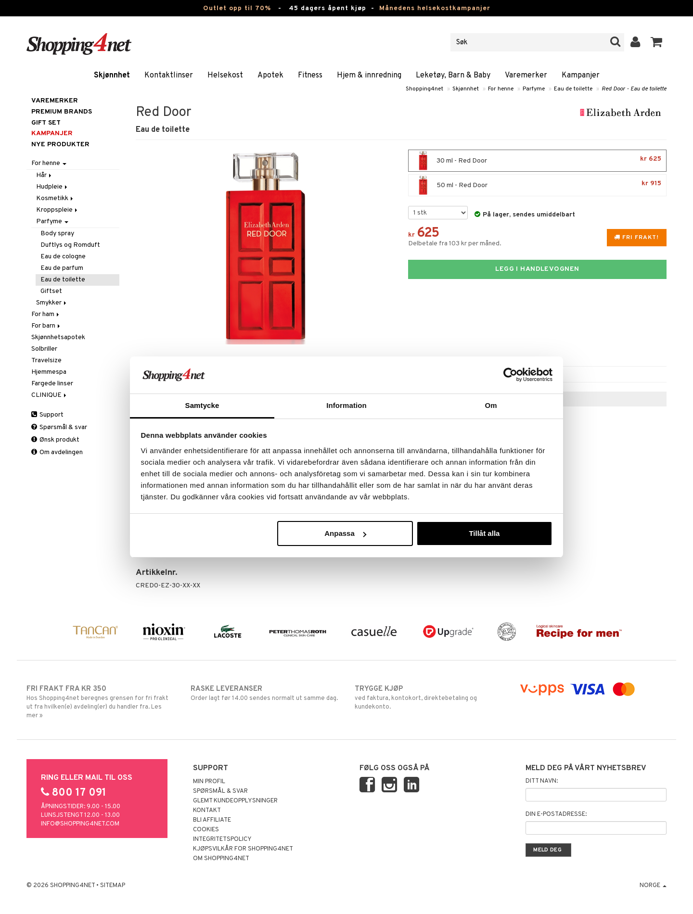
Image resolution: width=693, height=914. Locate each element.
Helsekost (225, 75)
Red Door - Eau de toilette (634, 89)
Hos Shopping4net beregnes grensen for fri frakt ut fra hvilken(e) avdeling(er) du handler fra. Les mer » (100, 702)
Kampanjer (581, 75)
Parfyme (534, 89)
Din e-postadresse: (556, 814)
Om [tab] (491, 405)
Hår (44, 175)
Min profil (209, 782)
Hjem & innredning (369, 75)
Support (47, 415)
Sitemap (112, 885)
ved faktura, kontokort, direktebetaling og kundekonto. (428, 697)
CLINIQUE (49, 395)
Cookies (206, 830)
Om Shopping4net (221, 859)
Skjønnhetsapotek (58, 337)
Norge (653, 885)
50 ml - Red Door (537, 185)
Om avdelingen (57, 452)
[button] (657, 42)
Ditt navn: (542, 781)
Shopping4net (424, 89)
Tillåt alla (484, 533)
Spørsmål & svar (59, 427)
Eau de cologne (63, 257)
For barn (46, 326)
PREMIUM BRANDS (61, 112)
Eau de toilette (573, 89)
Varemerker (526, 75)
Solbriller (44, 349)
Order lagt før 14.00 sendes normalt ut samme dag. (264, 693)
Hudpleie (52, 187)
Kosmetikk (55, 198)
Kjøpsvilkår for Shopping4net (243, 849)
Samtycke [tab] (202, 405)
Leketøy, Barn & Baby (453, 75)
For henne (500, 89)
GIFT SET (46, 123)
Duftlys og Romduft (70, 245)
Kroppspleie (57, 210)
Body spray (57, 233)
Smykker (52, 303)
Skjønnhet (112, 75)
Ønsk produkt (55, 440)
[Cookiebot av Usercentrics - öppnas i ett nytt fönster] (510, 375)
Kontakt (207, 810)
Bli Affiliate (212, 820)
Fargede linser (52, 384)
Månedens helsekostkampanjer (434, 8)
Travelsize (46, 360)
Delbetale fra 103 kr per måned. (454, 244)
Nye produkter (60, 144)
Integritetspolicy (222, 839)
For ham (46, 314)
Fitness (310, 75)
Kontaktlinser (168, 75)
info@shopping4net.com (80, 824)
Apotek (270, 75)
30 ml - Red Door (537, 160)
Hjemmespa (48, 372)
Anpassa (345, 533)
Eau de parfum (61, 268)
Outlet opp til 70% (237, 8)
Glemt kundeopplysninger (235, 801)
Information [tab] (346, 405)
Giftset (51, 291)
